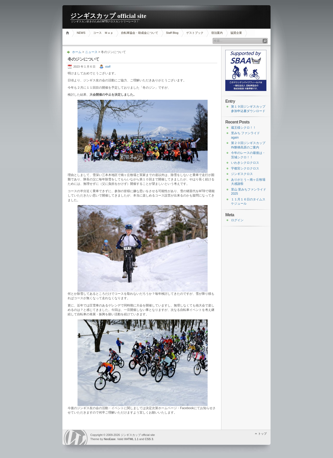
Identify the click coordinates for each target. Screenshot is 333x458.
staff (108, 66)
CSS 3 (149, 439)
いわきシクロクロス (245, 163)
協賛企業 (236, 32)
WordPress (76, 437)
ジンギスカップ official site (108, 15)
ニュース (91, 52)
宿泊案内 (217, 32)
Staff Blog (172, 32)
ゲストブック (194, 32)
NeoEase (110, 439)
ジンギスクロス (242, 174)
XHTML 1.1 (131, 439)
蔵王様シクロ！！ (243, 127)
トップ (262, 433)
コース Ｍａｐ (103, 32)
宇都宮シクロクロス (245, 168)
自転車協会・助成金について (139, 32)
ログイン (237, 220)
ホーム (68, 33)
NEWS (81, 32)
